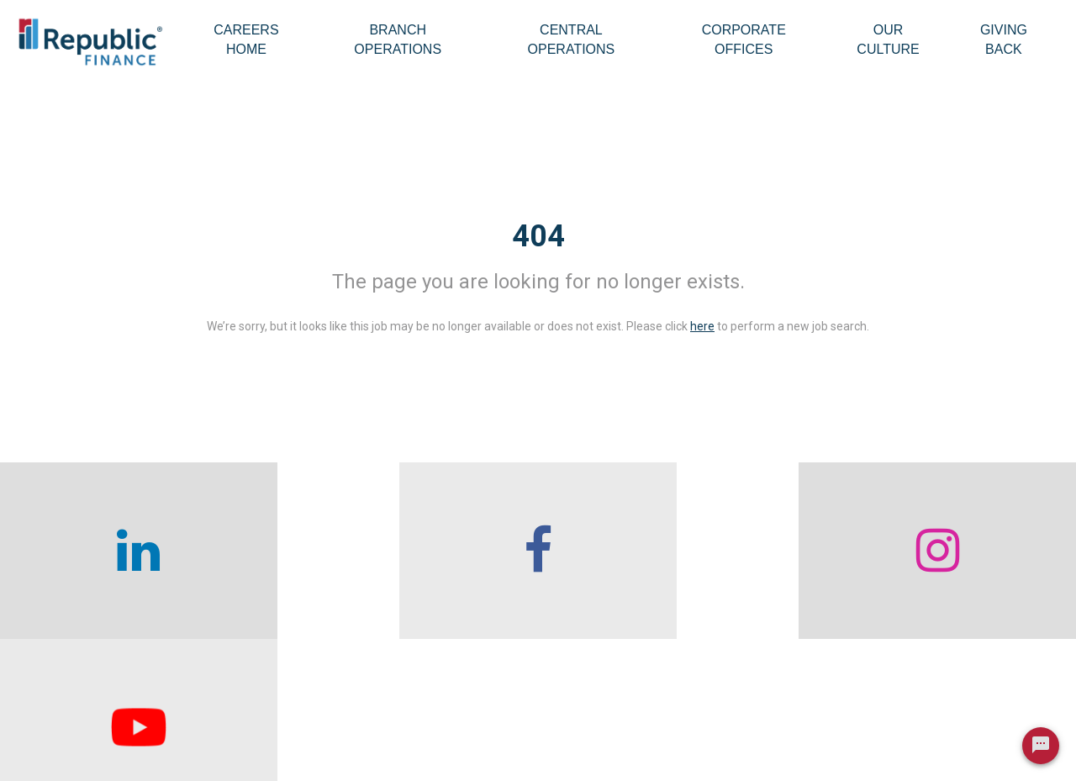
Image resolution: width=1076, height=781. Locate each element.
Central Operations (571, 39)
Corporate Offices (744, 39)
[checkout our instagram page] (672, 550)
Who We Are (283, 692)
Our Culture (888, 39)
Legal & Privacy (866, 730)
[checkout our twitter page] (941, 550)
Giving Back (1003, 39)
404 (538, 236)
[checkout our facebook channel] (403, 550)
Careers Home (246, 39)
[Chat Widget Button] (1040, 749)
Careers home (288, 730)
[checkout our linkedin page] (134, 550)
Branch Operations (397, 39)
